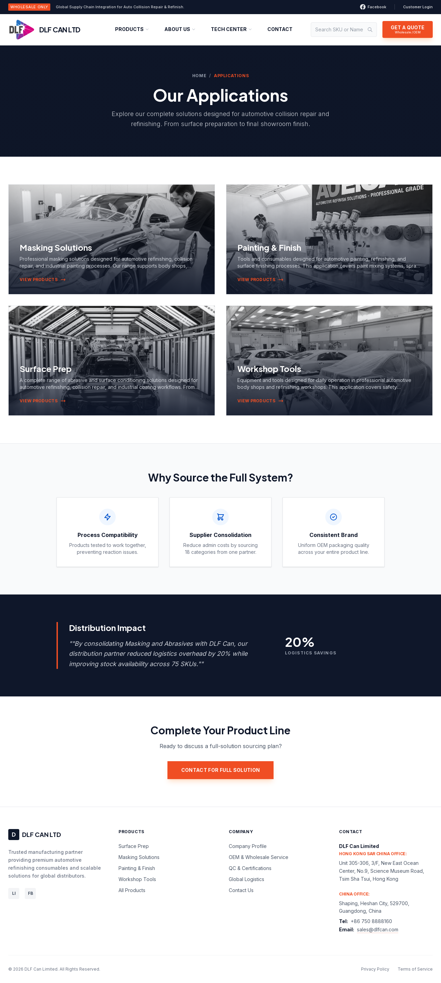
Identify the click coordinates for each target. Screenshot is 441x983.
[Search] (370, 29)
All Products (132, 890)
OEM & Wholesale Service (258, 857)
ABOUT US (180, 29)
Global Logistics (246, 879)
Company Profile (248, 846)
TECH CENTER (231, 29)
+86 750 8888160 (371, 921)
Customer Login (418, 6)
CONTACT (280, 29)
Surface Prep (134, 846)
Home (199, 75)
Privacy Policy (375, 969)
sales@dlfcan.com (377, 929)
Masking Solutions (139, 857)
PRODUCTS (132, 29)
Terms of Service (415, 969)
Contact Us (241, 890)
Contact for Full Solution (220, 770)
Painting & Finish (137, 868)
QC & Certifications (250, 868)
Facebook (373, 7)
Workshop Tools (137, 879)
